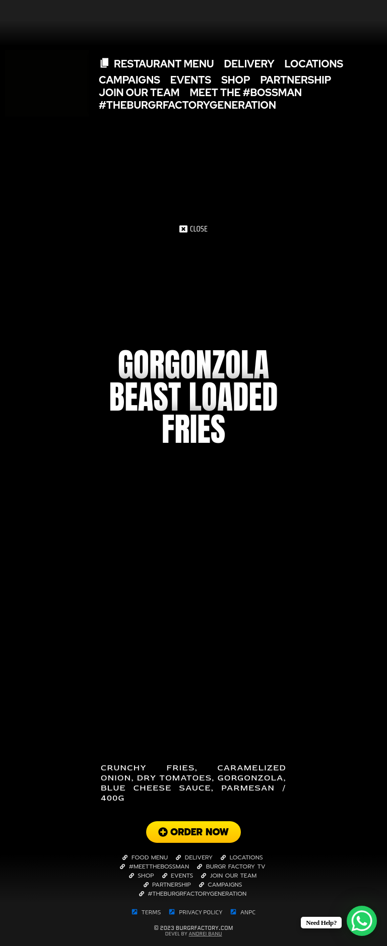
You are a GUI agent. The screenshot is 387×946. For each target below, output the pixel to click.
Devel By (193, 933)
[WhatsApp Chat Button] (362, 921)
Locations (314, 63)
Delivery (249, 63)
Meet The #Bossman (245, 93)
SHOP (235, 80)
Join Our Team (139, 93)
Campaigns (129, 80)
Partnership (296, 80)
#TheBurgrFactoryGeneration (187, 105)
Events (190, 80)
